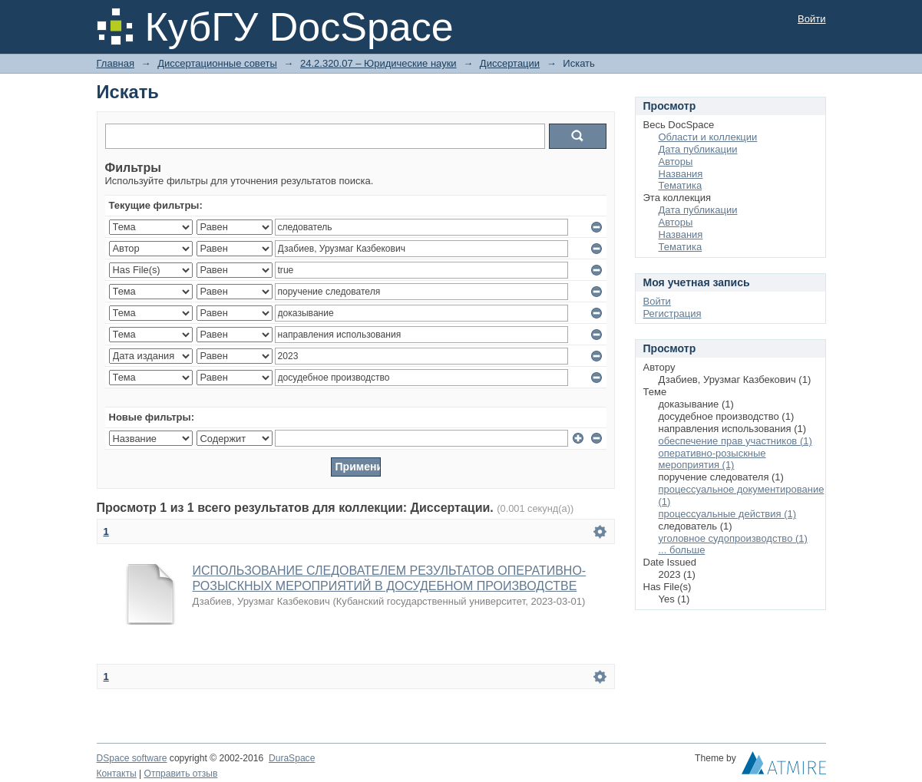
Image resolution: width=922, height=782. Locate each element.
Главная (115, 63)
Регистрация (672, 313)
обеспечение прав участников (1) (735, 441)
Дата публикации (698, 149)
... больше (682, 550)
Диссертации (510, 63)
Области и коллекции (708, 137)
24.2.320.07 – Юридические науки (378, 63)
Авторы (676, 161)
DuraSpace (292, 758)
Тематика (680, 185)
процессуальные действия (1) (728, 514)
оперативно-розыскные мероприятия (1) (712, 459)
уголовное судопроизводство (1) (733, 538)
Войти (811, 19)
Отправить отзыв (181, 773)
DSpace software (132, 758)
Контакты (117, 773)
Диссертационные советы (217, 63)
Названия (681, 174)
